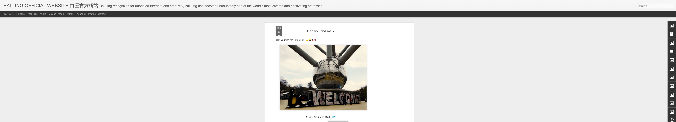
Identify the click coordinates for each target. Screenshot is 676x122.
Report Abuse (369, 120)
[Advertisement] (321, 39)
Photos (92, 14)
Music (43, 14)
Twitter (69, 14)
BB (334, 17)
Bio (36, 14)
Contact (102, 14)
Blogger (359, 120)
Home (21, 14)
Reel (29, 14)
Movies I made (56, 14)
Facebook (81, 14)
